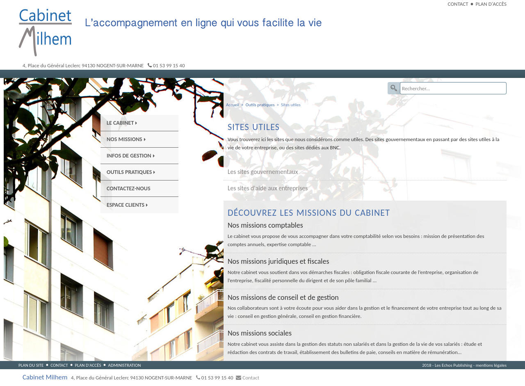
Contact (458, 4)
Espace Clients (127, 204)
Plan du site (30, 365)
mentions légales (491, 365)
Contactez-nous (129, 188)
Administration (124, 365)
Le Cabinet (122, 122)
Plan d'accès (491, 4)
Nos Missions (126, 139)
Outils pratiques (131, 172)
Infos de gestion (131, 155)
